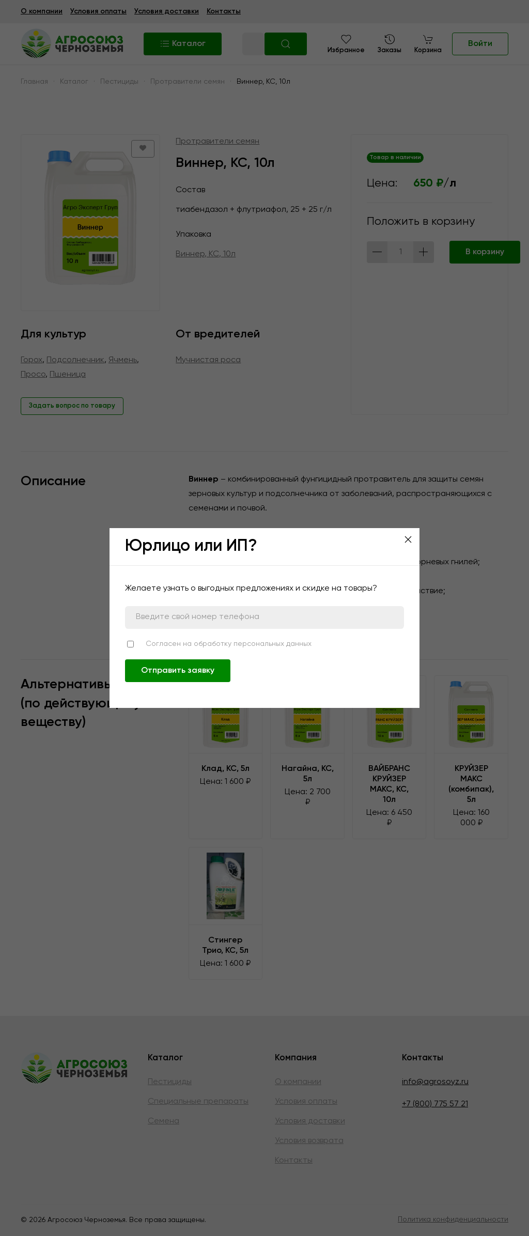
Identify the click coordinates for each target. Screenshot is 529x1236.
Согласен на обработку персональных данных (229, 643)
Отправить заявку (177, 671)
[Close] (408, 539)
